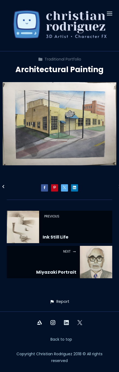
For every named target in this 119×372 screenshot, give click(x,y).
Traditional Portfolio (59, 59)
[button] (59, 301)
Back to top (61, 339)
